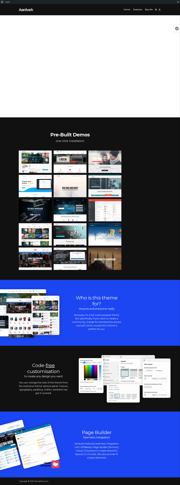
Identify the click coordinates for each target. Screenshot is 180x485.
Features (137, 9)
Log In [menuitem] (7, 2)
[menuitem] (2, 2)
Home (127, 9)
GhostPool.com (41, 481)
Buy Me (149, 9)
